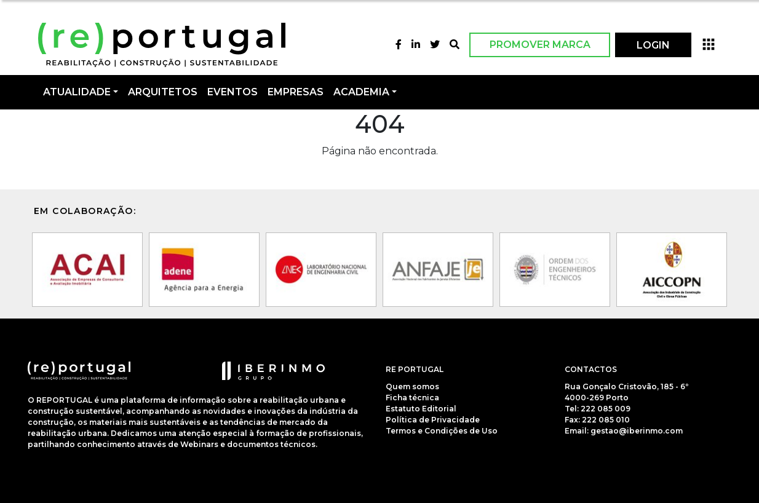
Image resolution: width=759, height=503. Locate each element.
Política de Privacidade (433, 419)
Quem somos (412, 386)
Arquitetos (162, 92)
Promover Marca (540, 44)
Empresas (296, 92)
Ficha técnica (412, 397)
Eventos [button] (232, 92)
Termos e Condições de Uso (442, 430)
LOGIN (653, 45)
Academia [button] (361, 92)
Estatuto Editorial (421, 408)
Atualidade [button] (77, 92)
